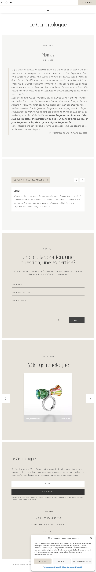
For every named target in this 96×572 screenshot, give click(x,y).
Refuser (61, 561)
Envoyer (77, 320)
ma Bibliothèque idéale (48, 518)
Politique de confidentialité (52, 567)
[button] (91, 538)
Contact (48, 531)
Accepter (43, 561)
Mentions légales (20, 565)
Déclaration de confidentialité (72, 567)
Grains (17, 190)
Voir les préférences (82, 561)
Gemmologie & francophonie (48, 525)
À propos (48, 511)
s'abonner (87, 3)
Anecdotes (48, 45)
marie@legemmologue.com (55, 274)
